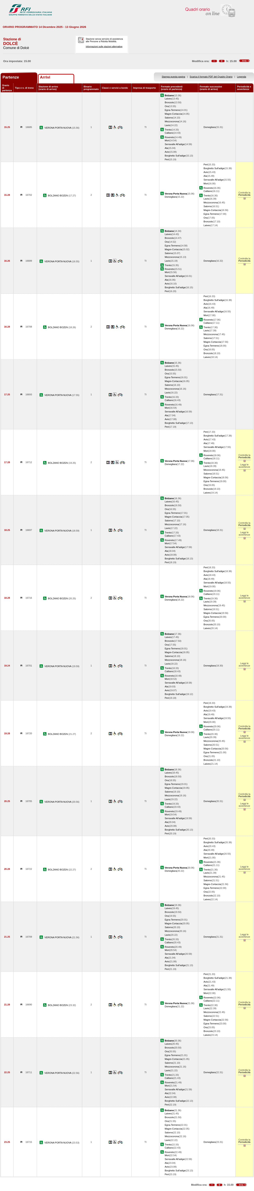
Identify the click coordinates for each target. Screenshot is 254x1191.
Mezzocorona (172, 121)
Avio (167, 152)
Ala (166, 148)
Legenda (241, 76)
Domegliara (209, 127)
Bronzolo (169, 102)
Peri (167, 159)
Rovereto (169, 137)
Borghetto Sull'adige (175, 155)
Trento (168, 129)
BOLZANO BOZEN (58, 195)
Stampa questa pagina (173, 76)
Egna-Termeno (172, 110)
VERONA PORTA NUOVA (58, 127)
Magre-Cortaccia (173, 114)
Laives (168, 98)
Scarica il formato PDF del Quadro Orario (211, 76)
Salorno (169, 117)
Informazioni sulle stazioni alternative (104, 46)
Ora (166, 106)
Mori (167, 140)
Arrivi (45, 77)
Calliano (169, 133)
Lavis (167, 125)
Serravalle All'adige (174, 144)
